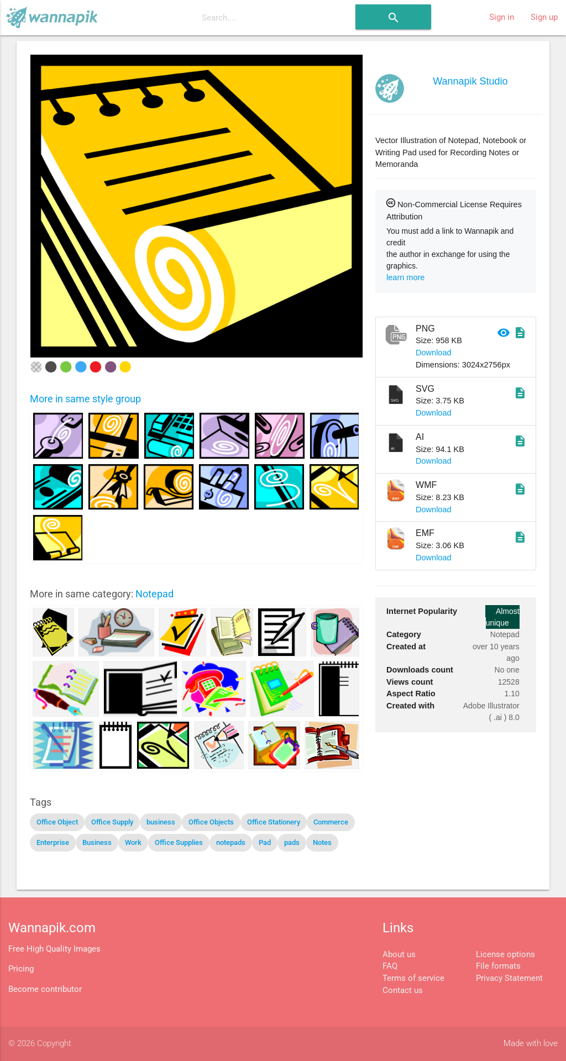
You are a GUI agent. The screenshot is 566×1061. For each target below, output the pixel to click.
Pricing (21, 969)
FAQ (389, 966)
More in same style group (85, 399)
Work (133, 842)
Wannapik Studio (470, 81)
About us (399, 954)
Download (434, 352)
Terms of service (413, 978)
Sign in (501, 17)
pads (292, 842)
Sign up (544, 17)
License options (505, 954)
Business (97, 842)
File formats (498, 966)
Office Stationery (273, 822)
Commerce (330, 822)
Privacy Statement (509, 978)
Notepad (154, 594)
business (160, 822)
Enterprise (52, 842)
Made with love (531, 1043)
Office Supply (112, 822)
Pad (265, 842)
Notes (322, 842)
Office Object (57, 822)
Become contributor (45, 989)
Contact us (402, 990)
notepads (230, 842)
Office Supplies (179, 842)
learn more (405, 277)
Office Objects (211, 822)
